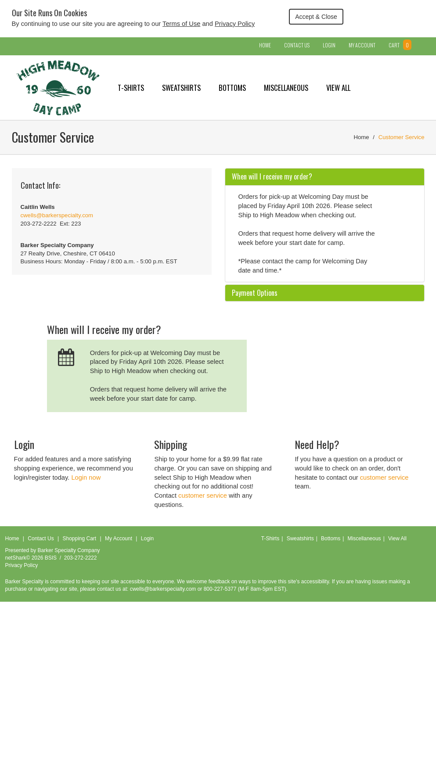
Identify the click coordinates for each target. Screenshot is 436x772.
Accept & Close (316, 16)
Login (329, 45)
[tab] (324, 177)
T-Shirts (131, 87)
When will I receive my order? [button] (272, 176)
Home (265, 45)
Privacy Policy (235, 23)
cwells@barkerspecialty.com (57, 215)
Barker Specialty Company (69, 550)
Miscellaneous (286, 87)
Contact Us (297, 45)
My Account (362, 45)
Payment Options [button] (254, 292)
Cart (400, 45)
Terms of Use (181, 23)
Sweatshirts (181, 87)
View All (338, 87)
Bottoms (232, 87)
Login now (86, 477)
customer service (202, 495)
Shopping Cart (79, 538)
